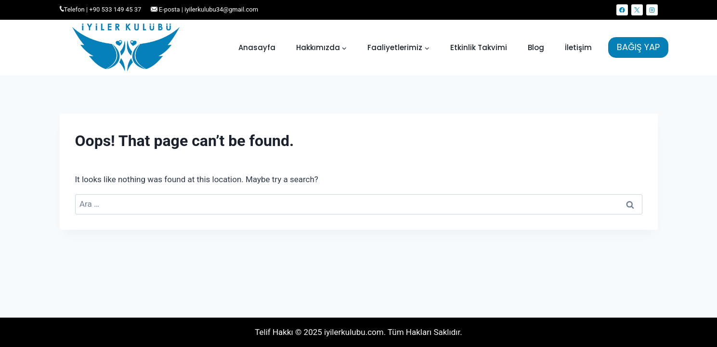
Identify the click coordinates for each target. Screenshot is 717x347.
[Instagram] (651, 9)
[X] (636, 9)
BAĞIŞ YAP (638, 47)
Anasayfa (256, 47)
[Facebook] (621, 9)
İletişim (578, 47)
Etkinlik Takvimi (478, 47)
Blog (536, 47)
